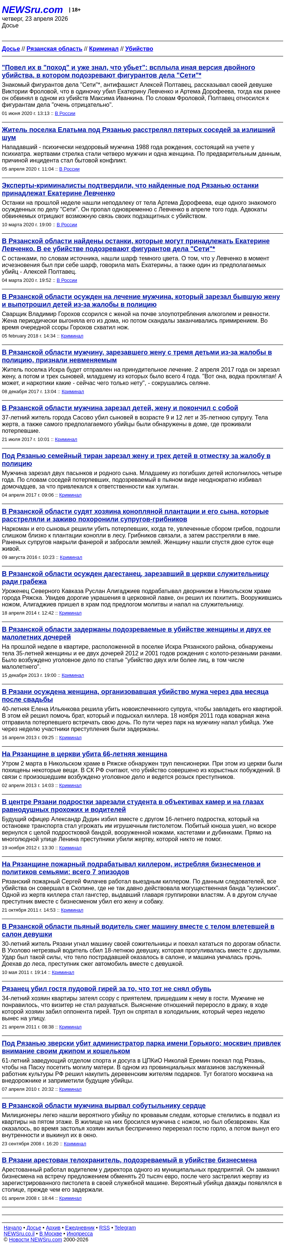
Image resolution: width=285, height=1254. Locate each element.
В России (65, 113)
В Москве (50, 1234)
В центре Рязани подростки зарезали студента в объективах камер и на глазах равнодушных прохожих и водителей (133, 805)
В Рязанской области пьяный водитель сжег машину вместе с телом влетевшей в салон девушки (138, 930)
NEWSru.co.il (19, 1234)
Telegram (125, 1228)
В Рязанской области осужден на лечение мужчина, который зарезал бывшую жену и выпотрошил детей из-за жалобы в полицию (141, 300)
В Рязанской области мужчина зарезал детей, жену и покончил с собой (120, 408)
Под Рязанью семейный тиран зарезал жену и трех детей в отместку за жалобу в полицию (136, 459)
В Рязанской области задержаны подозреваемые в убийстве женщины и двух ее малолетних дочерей (136, 633)
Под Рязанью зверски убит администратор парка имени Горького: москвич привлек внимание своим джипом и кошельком (141, 1047)
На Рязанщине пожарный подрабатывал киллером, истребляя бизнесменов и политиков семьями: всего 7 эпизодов (131, 868)
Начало (13, 1228)
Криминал (72, 336)
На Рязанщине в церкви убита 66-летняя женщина (84, 754)
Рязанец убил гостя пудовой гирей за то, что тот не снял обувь (106, 989)
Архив (53, 1228)
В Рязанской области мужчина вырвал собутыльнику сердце (104, 1105)
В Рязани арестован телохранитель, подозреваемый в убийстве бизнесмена (129, 1160)
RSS (104, 1228)
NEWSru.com (32, 9)
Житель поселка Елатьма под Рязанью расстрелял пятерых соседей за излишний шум (138, 133)
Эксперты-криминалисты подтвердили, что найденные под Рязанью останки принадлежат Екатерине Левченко (130, 189)
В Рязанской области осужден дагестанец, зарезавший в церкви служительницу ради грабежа (135, 577)
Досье (33, 1228)
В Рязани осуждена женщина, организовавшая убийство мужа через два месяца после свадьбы (135, 695)
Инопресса (80, 1234)
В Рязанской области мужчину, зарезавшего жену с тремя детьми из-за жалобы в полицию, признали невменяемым (137, 356)
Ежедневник (80, 1228)
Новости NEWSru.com (35, 1240)
